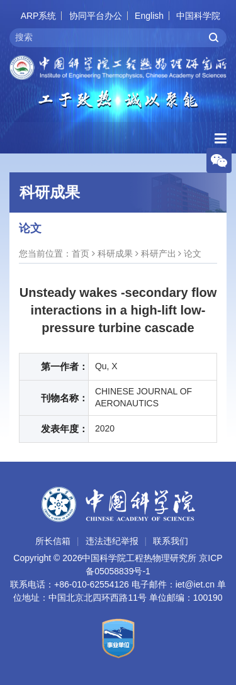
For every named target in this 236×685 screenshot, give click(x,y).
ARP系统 (39, 16)
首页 (80, 253)
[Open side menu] (221, 138)
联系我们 (170, 541)
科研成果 (115, 253)
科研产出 (158, 253)
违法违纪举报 (112, 541)
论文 (192, 253)
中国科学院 (198, 16)
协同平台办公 (95, 15)
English (149, 16)
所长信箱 (52, 541)
